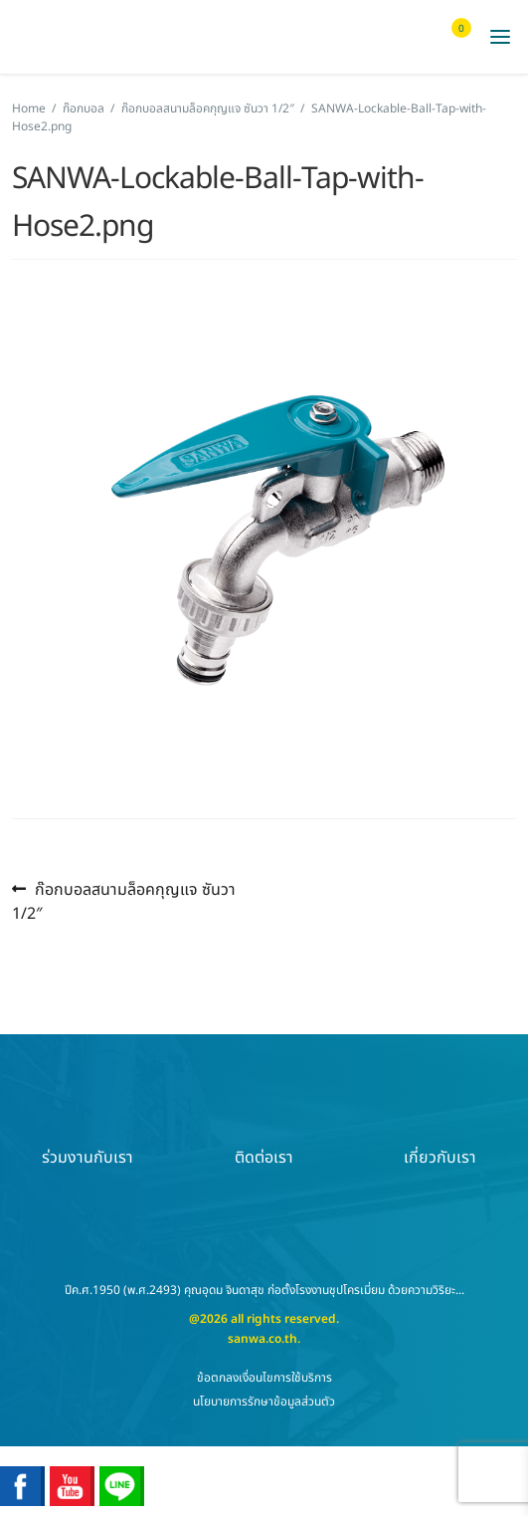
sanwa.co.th (262, 1339)
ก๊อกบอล (83, 108)
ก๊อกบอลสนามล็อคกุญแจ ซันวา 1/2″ (207, 108)
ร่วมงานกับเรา (87, 1123)
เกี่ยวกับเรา (440, 1123)
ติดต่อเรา (263, 1123)
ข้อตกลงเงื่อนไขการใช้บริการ (264, 1378)
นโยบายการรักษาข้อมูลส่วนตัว (264, 1401)
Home (29, 108)
